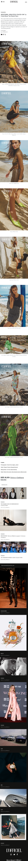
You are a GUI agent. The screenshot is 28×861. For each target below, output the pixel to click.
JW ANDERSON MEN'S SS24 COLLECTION (11, 557)
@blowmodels (24, 472)
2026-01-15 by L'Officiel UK (5, 539)
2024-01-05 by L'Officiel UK (5, 559)
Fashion (3, 12)
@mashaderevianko (16, 472)
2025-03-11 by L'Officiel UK (5, 612)
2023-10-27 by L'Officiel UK (5, 507)
